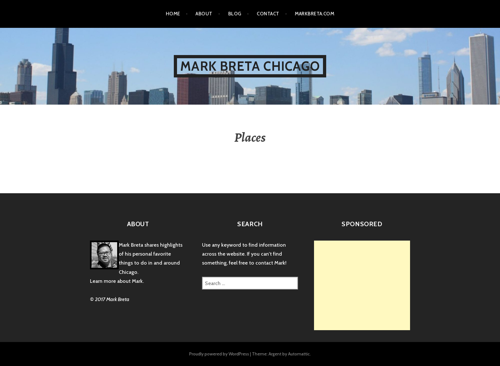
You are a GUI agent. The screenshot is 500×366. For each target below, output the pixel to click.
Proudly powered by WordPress (219, 354)
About (204, 14)
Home (173, 14)
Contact (268, 14)
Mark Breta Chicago (250, 66)
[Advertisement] (368, 285)
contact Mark (270, 263)
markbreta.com (314, 14)
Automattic (299, 354)
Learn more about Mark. (117, 281)
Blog (234, 14)
